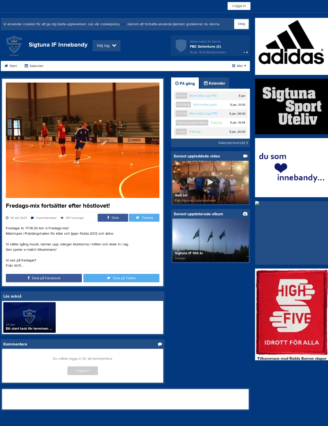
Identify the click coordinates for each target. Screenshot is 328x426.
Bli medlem (115, 66)
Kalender (34, 66)
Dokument (62, 66)
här (123, 24)
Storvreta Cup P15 (203, 113)
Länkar (88, 66)
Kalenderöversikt (233, 143)
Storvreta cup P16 (203, 96)
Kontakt (173, 66)
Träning (216, 123)
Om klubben (145, 66)
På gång (185, 83)
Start (11, 66)
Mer (239, 66)
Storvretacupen (205, 104)
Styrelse (198, 66)
